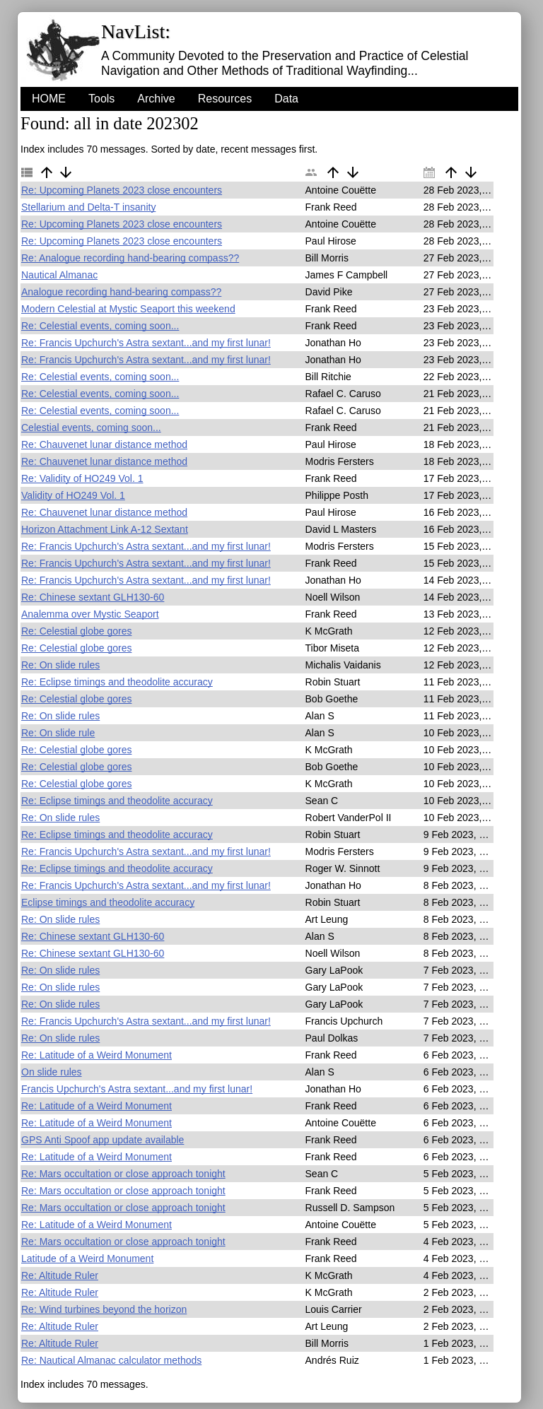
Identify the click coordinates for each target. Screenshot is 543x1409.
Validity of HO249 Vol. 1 (73, 495)
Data (286, 99)
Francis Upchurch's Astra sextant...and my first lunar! (136, 1089)
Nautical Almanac (59, 275)
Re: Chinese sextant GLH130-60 (92, 597)
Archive (156, 99)
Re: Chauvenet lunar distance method (104, 444)
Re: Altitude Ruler (59, 1275)
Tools (101, 99)
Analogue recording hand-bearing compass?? (121, 291)
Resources (225, 99)
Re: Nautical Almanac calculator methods (111, 1360)
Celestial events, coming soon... (91, 427)
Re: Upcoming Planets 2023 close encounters (121, 190)
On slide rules (51, 1072)
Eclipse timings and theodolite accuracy (107, 902)
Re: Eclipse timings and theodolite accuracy (117, 682)
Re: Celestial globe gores (76, 631)
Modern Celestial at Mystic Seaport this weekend (128, 308)
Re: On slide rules (60, 665)
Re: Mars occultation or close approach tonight (123, 1173)
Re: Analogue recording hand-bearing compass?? (130, 258)
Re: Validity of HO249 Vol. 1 (82, 478)
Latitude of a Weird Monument (87, 1258)
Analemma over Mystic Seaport (90, 614)
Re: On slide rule (58, 732)
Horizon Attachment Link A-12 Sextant (104, 529)
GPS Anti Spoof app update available (102, 1139)
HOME (49, 99)
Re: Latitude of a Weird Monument (96, 1055)
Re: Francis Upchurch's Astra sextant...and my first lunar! (146, 342)
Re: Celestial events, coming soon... (100, 325)
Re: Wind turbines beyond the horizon (104, 1309)
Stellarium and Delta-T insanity (88, 207)
